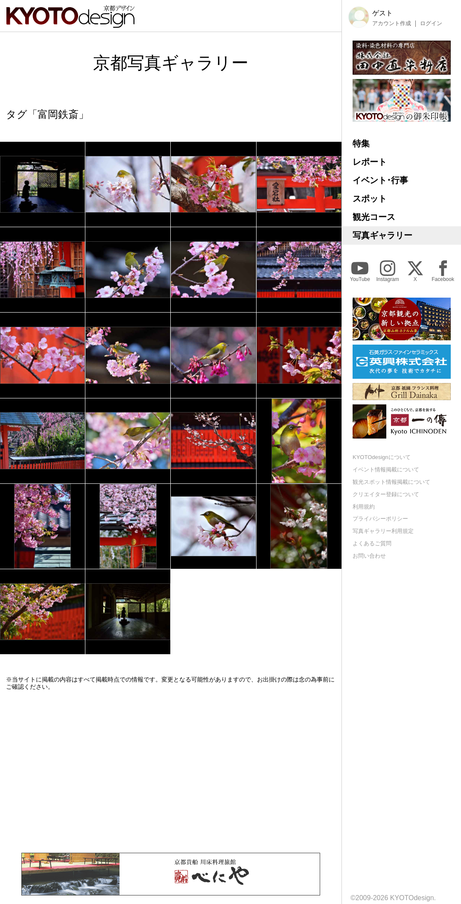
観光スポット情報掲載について (391, 482)
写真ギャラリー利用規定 (383, 531)
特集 (361, 143)
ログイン (431, 23)
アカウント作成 (391, 23)
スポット (370, 198)
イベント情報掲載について (386, 469)
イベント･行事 (380, 180)
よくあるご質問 (372, 543)
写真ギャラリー (382, 235)
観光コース (374, 217)
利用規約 (364, 506)
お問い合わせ (369, 556)
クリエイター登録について (386, 494)
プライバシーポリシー (380, 518)
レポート (370, 162)
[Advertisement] (171, 771)
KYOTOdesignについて (382, 457)
